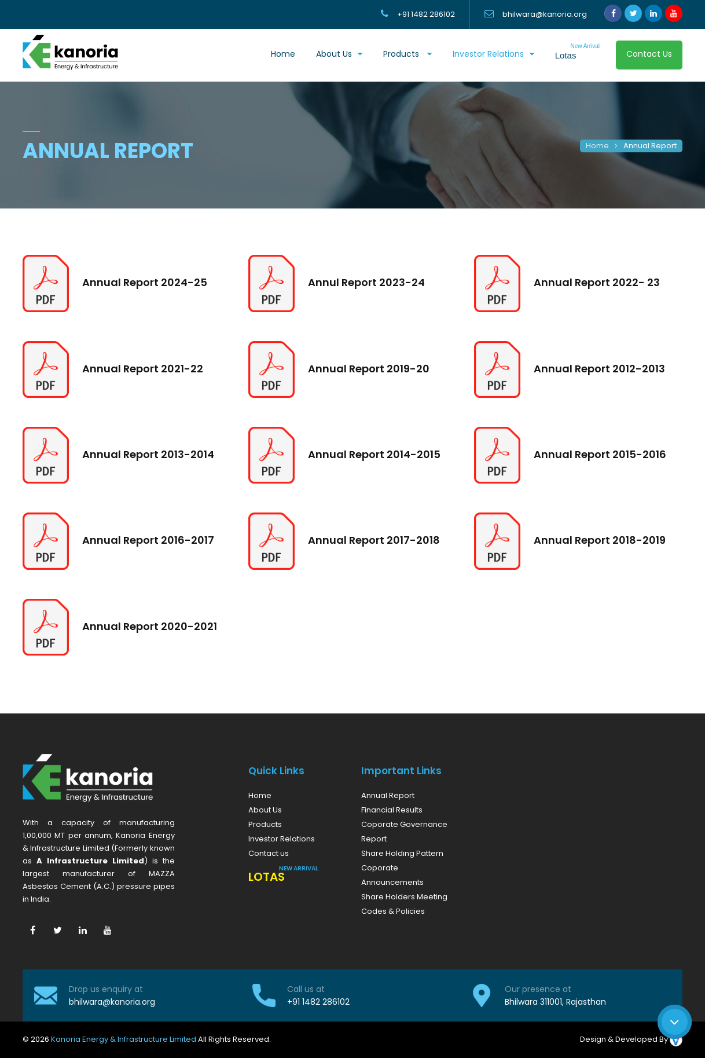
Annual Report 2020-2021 (149, 626)
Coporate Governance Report (404, 831)
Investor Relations (488, 54)
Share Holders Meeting (404, 896)
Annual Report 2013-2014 (148, 454)
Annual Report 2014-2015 (374, 454)
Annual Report (650, 145)
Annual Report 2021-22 (142, 368)
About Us (265, 809)
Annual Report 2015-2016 (600, 454)
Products (402, 54)
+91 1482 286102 (318, 1002)
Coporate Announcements (392, 875)
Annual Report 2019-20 (368, 368)
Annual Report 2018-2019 (600, 540)
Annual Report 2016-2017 (148, 540)
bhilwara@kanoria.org (112, 1002)
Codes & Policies (393, 911)
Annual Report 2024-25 (144, 282)
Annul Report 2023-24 (366, 282)
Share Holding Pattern (402, 853)
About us (334, 54)
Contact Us (649, 54)
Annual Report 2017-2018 (374, 540)
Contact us (268, 853)
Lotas (577, 51)
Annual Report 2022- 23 (597, 282)
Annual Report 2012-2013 (599, 368)
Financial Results (392, 809)
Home (283, 54)
